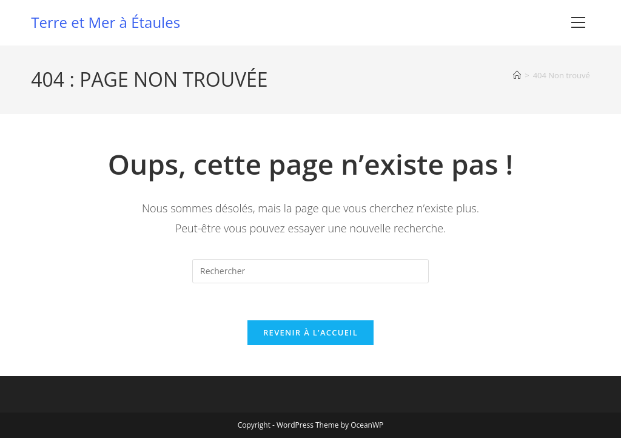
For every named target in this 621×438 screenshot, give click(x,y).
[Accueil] (517, 75)
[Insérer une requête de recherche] (310, 271)
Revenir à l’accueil (310, 332)
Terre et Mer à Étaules (105, 22)
